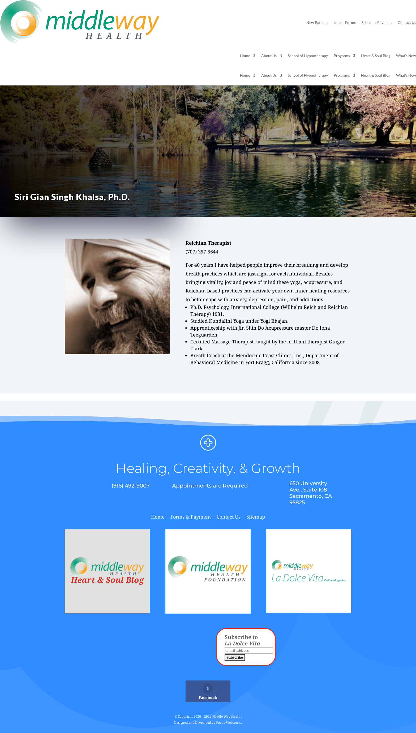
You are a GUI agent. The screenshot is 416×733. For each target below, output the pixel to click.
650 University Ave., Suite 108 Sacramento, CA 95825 (310, 493)
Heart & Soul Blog (375, 56)
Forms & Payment (190, 517)
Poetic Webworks (229, 722)
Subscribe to (242, 640)
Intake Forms (345, 22)
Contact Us (407, 22)
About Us (269, 56)
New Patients (317, 22)
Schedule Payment (377, 22)
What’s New (406, 56)
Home (245, 56)
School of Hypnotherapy (308, 56)
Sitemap (255, 517)
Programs (342, 56)
